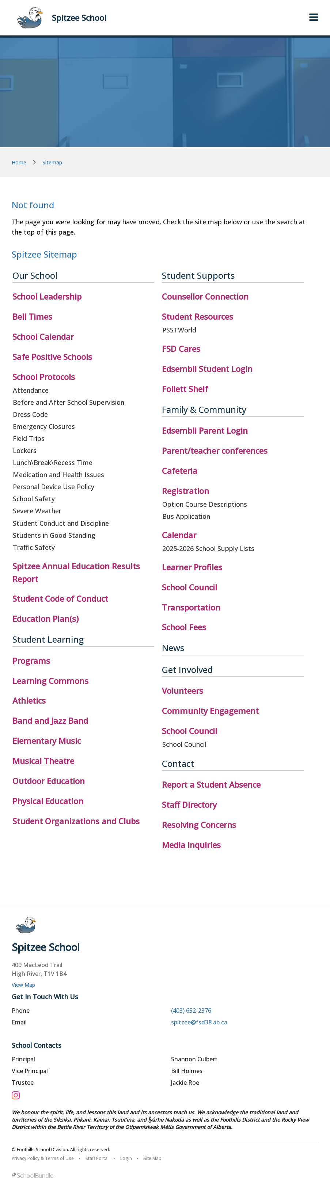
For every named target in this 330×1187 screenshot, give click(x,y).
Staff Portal (97, 1158)
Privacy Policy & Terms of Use (43, 1158)
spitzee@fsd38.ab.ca (199, 1022)
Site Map (153, 1158)
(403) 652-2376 (191, 1011)
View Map (23, 984)
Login (126, 1158)
